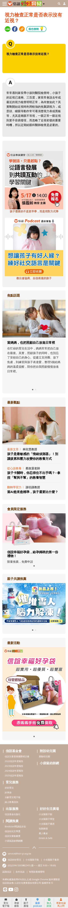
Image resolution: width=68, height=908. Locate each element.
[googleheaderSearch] (59, 4)
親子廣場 (26, 902)
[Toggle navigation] (4, 3)
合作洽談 (20, 871)
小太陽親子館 (45, 814)
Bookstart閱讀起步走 (15, 826)
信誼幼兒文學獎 (12, 831)
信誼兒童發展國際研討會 (17, 756)
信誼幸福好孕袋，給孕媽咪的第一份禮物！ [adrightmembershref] (32, 554)
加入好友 (49, 902)
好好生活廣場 (49, 809)
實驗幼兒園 (44, 756)
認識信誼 (6, 871)
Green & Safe (46, 838)
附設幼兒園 (48, 751)
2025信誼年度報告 (14, 775)
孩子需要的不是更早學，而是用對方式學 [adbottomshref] (34, 211)
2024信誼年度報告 (14, 770)
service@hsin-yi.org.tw (19, 853)
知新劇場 (43, 828)
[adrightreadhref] (34, 604)
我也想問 (36, 28)
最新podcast (37, 902)
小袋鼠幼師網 (49, 763)
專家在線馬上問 (61, 902)
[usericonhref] (63, 4)
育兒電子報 (5, 902)
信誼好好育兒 (14, 859)
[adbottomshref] (34, 180)
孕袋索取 (16, 902)
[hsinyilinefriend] (5, 890)
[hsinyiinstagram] (16, 890)
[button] (44, 3)
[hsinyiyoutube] (11, 890)
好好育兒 (9, 787)
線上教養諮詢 (11, 801)
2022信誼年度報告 (14, 761)
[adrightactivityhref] (34, 689)
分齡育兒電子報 (12, 797)
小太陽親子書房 (46, 823)
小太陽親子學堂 (46, 818)
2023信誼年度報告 (14, 765)
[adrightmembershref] (34, 530)
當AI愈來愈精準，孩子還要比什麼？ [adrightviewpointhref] (32, 492)
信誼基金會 (14, 751)
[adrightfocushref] (34, 344)
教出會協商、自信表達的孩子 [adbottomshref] (34, 278)
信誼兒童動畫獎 (12, 835)
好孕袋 (8, 792)
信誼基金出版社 (12, 814)
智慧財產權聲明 (37, 871)
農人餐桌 (43, 833)
